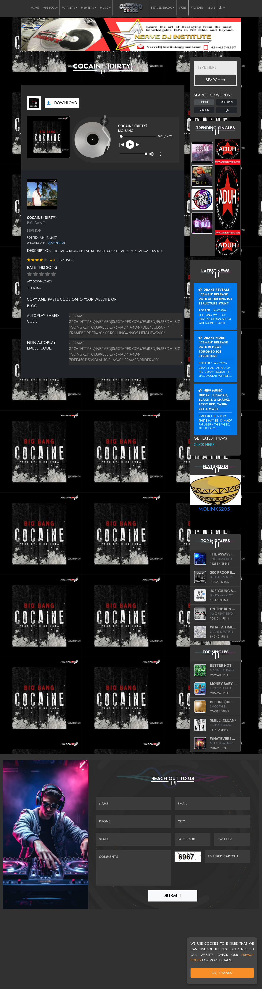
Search (215, 80)
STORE (182, 8)
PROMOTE (197, 8)
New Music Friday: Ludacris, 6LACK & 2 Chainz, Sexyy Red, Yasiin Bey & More (214, 399)
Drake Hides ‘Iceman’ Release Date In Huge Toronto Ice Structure (213, 346)
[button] (222, 7)
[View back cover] (42, 193)
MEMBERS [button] (87, 8)
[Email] (212, 804)
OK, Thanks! (222, 972)
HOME (35, 8)
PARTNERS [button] (68, 8)
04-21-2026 (220, 363)
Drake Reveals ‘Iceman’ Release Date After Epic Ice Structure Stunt (215, 296)
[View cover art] (34, 103)
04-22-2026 (220, 310)
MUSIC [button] (104, 8)
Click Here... (206, 444)
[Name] (133, 804)
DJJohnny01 (56, 242)
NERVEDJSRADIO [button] (161, 8)
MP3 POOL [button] (49, 8)
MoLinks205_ (215, 509)
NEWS (211, 8)
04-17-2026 (220, 416)
